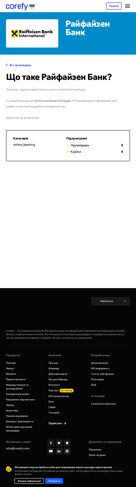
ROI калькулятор (59, 396)
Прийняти (54, 481)
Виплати (11, 373)
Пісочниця (97, 379)
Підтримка (95, 449)
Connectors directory (103, 403)
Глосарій (54, 412)
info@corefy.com (17, 448)
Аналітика (12, 410)
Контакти (54, 384)
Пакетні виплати (16, 379)
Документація (99, 362)
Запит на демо (97, 455)
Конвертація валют (17, 394)
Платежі (11, 362)
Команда (54, 368)
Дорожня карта (58, 373)
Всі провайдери (18, 65)
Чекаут (10, 368)
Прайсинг (56, 423)
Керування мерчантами (20, 399)
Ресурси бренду (58, 379)
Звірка (10, 405)
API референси (100, 368)
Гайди (52, 407)
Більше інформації (29, 481)
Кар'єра (61, 390)
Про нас (53, 362)
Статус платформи (102, 373)
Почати (113, 6)
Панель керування (17, 416)
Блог (51, 401)
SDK (93, 384)
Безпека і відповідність (20, 421)
